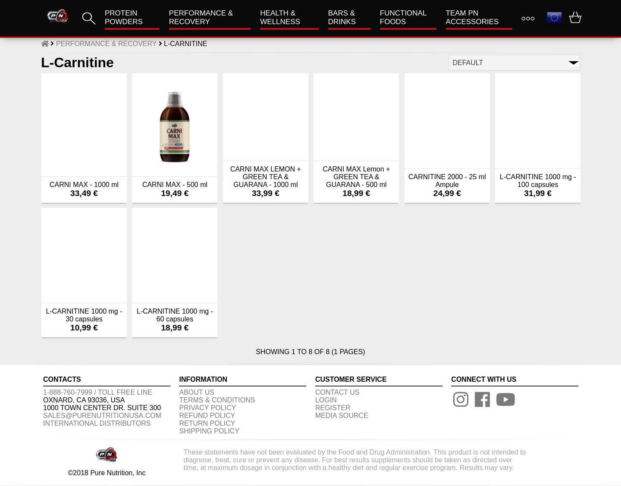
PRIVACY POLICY (207, 407)
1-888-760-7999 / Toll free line (97, 392)
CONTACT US (337, 392)
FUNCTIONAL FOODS (403, 17)
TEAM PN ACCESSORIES (472, 17)
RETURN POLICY (207, 423)
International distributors (97, 423)
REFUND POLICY (207, 415)
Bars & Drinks (342, 17)
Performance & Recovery (201, 17)
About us (196, 392)
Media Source (341, 415)
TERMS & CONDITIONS (217, 400)
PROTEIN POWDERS (124, 17)
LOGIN (326, 400)
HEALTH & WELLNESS (280, 17)
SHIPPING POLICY (209, 431)
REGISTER (333, 407)
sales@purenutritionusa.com (102, 415)
